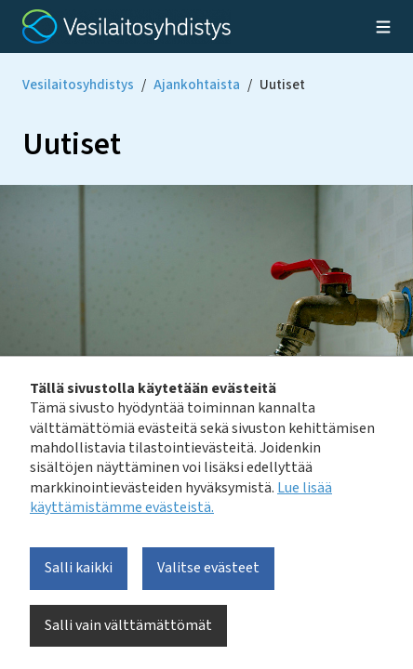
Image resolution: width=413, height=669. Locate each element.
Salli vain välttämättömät (128, 625)
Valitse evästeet (208, 568)
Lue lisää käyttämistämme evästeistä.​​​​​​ (181, 498)
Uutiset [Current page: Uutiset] (282, 85)
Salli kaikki (79, 568)
